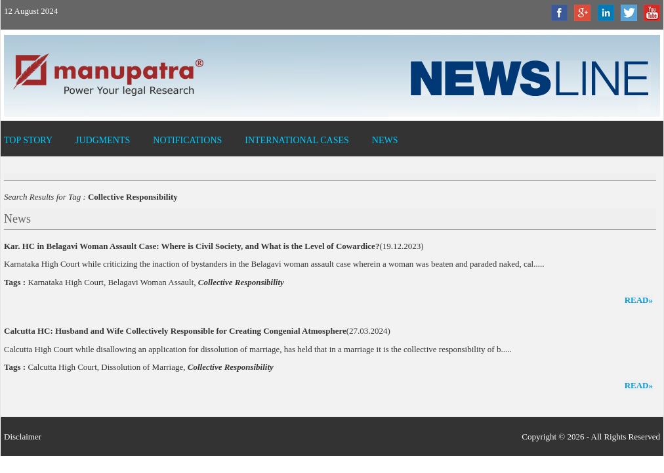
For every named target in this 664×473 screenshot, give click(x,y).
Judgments (102, 140)
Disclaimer (22, 436)
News (385, 140)
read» (639, 300)
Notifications (187, 140)
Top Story (28, 140)
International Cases (297, 140)
